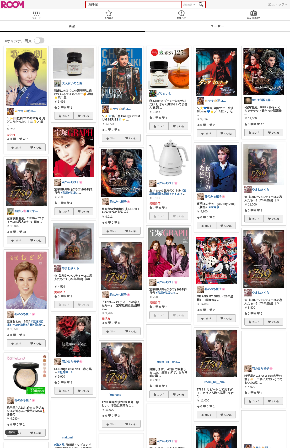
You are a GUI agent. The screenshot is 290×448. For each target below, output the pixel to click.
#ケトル (175, 193)
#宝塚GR (169, 293)
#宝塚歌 (214, 207)
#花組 (22, 325)
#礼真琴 (63, 372)
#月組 (29, 325)
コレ (18, 147)
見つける (109, 15)
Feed (36, 15)
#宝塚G (73, 193)
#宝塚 (34, 321)
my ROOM (254, 15)
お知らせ (181, 15)
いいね (37, 147)
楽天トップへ (278, 4)
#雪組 (36, 325)
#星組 (165, 193)
